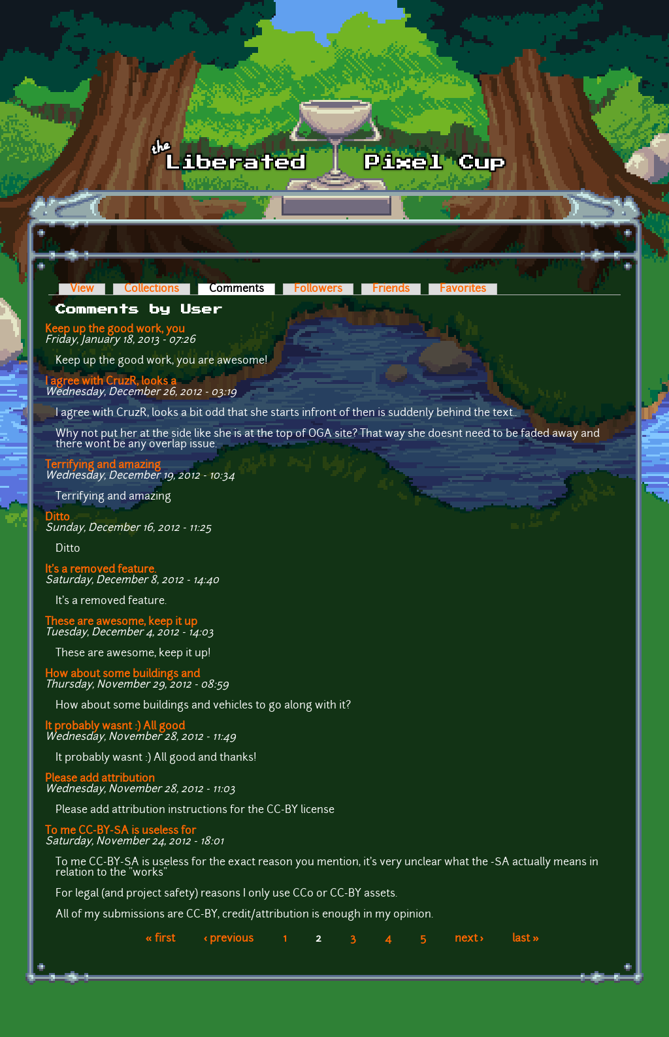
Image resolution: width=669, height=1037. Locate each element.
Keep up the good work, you (115, 330)
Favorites (463, 289)
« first (160, 939)
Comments (242, 289)
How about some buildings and (122, 674)
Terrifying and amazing (103, 465)
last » (525, 939)
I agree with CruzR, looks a (110, 382)
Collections (151, 289)
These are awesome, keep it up (121, 622)
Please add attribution (100, 779)
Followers (318, 289)
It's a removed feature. (100, 570)
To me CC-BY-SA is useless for (120, 831)
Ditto (57, 518)
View (82, 289)
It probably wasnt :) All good (115, 727)
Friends (391, 289)
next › (469, 939)
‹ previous (229, 939)
